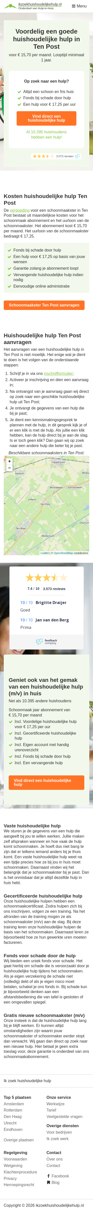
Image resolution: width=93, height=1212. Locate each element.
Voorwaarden (15, 1159)
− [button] (9, 468)
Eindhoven (13, 1129)
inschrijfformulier (58, 373)
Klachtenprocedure (20, 1172)
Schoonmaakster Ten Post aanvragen (44, 305)
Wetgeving (13, 1165)
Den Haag (13, 1116)
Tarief (51, 1110)
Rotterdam (13, 1110)
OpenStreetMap (63, 553)
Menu (79, 6)
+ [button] (9, 461)
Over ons (55, 1159)
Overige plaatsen (19, 1140)
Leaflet (45, 553)
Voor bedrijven (59, 1132)
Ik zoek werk (58, 1139)
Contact (53, 1165)
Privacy (10, 1178)
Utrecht (10, 1123)
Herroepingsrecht (19, 1185)
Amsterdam (14, 1104)
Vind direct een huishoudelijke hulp (46, 118)
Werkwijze (56, 1104)
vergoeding (20, 210)
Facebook (60, 1176)
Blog (55, 1182)
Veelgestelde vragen (65, 1116)
